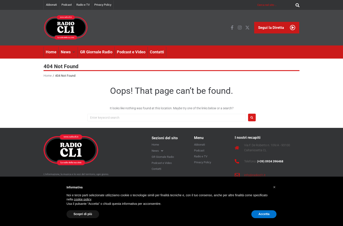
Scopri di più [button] (83, 214)
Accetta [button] (264, 214)
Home (48, 75)
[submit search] (296, 4)
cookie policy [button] (82, 199)
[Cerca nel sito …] (275, 5)
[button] (68, 52)
